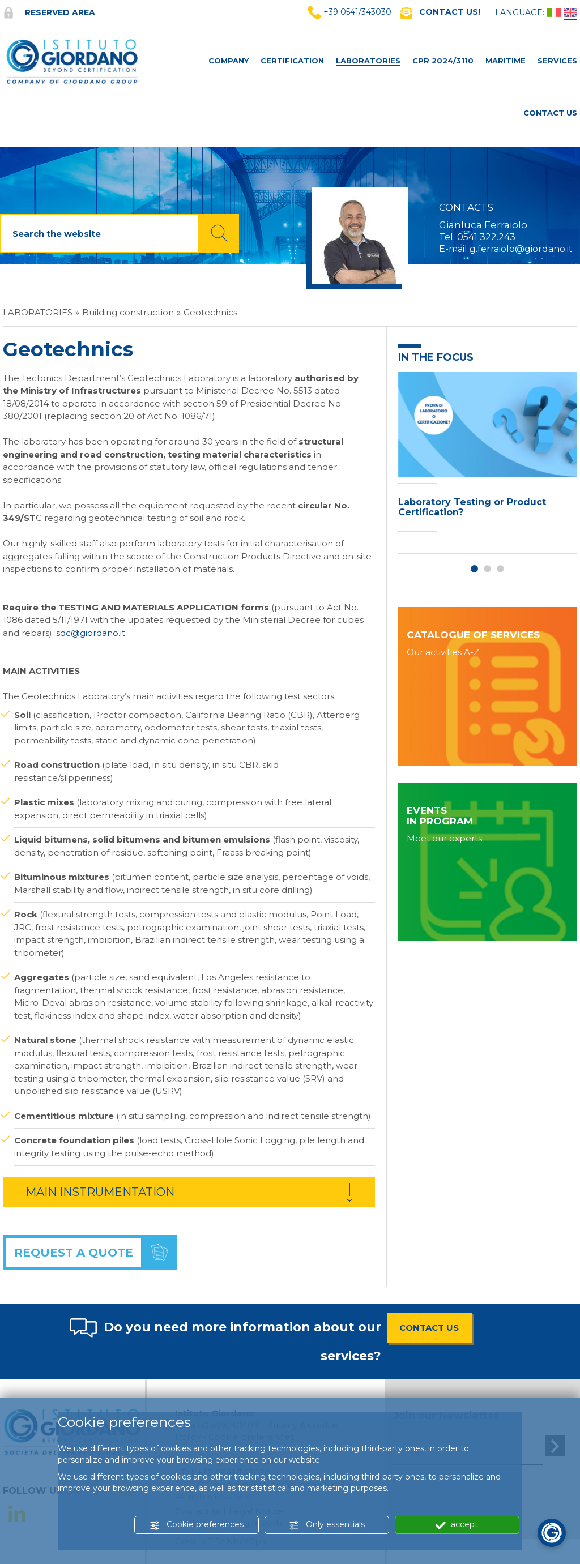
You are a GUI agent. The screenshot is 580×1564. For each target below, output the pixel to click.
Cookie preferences (197, 1524)
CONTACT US (429, 1327)
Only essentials (327, 1524)
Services (557, 60)
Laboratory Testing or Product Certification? (472, 507)
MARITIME (505, 60)
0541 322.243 (486, 237)
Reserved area (49, 12)
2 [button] (487, 568)
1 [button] (474, 568)
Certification (292, 60)
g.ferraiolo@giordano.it (521, 248)
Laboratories (368, 60)
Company (228, 60)
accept (457, 1524)
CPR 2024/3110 (443, 60)
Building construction (128, 312)
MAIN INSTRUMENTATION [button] (99, 1192)
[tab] (189, 1192)
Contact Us (550, 112)
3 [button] (500, 568)
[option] (487, 454)
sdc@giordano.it (90, 632)
